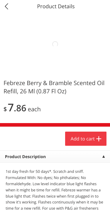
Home (27, 202)
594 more (87, 75)
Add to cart (51, 193)
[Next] (98, 142)
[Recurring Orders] (70, 91)
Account (82, 202)
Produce (17, 75)
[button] (40, 135)
